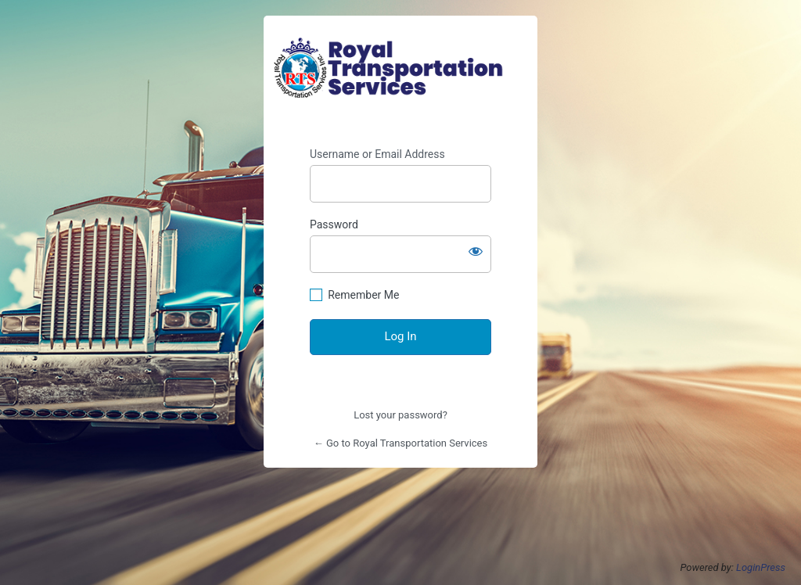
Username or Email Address (377, 154)
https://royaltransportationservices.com (400, 68)
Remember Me (363, 295)
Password (334, 224)
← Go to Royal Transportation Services (400, 443)
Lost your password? (400, 415)
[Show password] (475, 251)
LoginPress (760, 567)
